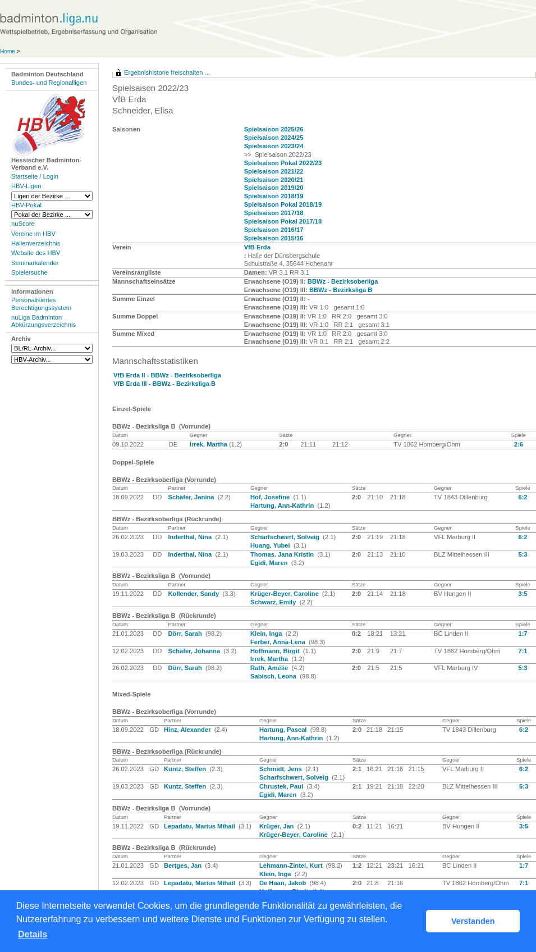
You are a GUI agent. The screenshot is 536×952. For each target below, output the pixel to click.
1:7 (522, 633)
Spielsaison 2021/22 (274, 171)
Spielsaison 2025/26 (274, 129)
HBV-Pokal (26, 205)
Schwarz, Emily (274, 602)
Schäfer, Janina (192, 497)
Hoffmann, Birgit (275, 651)
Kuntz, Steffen (186, 769)
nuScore (23, 223)
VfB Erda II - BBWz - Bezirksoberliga (167, 375)
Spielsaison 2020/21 (274, 179)
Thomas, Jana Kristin (282, 554)
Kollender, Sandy (194, 593)
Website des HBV (35, 252)
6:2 (522, 497)
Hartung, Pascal (284, 729)
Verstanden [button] (473, 921)
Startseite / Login (34, 176)
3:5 (522, 593)
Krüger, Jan (277, 826)
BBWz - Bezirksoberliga (343, 281)
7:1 (522, 651)
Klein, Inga (267, 633)
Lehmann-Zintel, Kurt (291, 865)
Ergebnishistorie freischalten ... (167, 72)
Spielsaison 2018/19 (274, 196)
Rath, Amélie (270, 667)
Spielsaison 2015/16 (274, 238)
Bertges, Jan (183, 865)
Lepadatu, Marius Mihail (200, 826)
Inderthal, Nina (190, 537)
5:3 (522, 554)
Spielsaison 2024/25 (274, 137)
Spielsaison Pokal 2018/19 (283, 204)
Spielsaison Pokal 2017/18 (283, 221)
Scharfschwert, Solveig (285, 537)
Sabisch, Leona (274, 676)
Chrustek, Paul (282, 786)
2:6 (518, 444)
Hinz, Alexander (188, 729)
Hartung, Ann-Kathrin (282, 505)
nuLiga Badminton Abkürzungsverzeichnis (43, 321)
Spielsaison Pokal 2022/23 (283, 163)
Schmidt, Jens (281, 769)
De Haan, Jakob (283, 883)
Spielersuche (29, 272)
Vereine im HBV (33, 233)
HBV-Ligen (26, 186)
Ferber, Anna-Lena (278, 642)
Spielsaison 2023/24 (274, 146)
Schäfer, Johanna (195, 651)
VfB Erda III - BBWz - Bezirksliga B (164, 383)
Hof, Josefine (270, 497)
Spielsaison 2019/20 (274, 187)
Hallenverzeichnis (36, 243)
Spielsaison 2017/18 (274, 212)
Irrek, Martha (209, 444)
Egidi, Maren (270, 562)
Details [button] (32, 934)
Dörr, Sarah (185, 633)
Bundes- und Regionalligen (48, 82)
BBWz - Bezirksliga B (341, 289)
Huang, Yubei (271, 545)
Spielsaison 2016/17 (274, 229)
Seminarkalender (35, 262)
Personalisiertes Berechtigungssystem (41, 304)
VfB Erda (257, 247)
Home (7, 51)
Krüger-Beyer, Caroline (285, 593)
